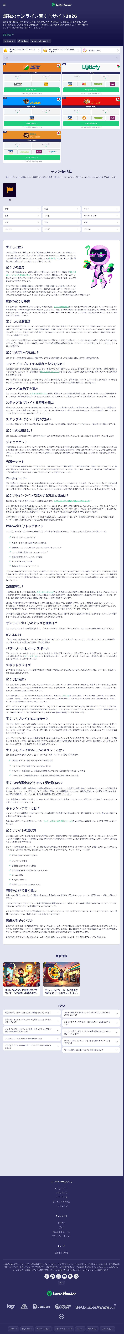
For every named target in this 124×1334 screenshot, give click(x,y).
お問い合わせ (61, 1193)
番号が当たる (54, 258)
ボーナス (61, 1222)
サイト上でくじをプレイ (49, 372)
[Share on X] (9, 41)
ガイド (61, 1227)
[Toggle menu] (4, 4)
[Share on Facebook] (23, 41)
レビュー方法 (61, 1197)
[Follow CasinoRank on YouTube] (64, 1276)
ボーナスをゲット (32, 90)
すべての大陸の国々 (61, 307)
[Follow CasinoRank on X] (58, 1276)
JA (62, 1283)
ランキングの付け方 (61, 1201)
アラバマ (65, 695)
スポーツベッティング (45, 592)
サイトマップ (61, 1206)
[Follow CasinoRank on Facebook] (46, 1276)
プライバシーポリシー (61, 1236)
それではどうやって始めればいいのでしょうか (72, 501)
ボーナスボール (31, 656)
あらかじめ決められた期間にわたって (58, 821)
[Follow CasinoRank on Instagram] (52, 1276)
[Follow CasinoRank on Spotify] (70, 1276)
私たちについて (61, 1188)
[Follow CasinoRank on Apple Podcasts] (76, 1276)
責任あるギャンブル (61, 1231)
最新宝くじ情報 (61, 1252)
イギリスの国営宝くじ (38, 393)
